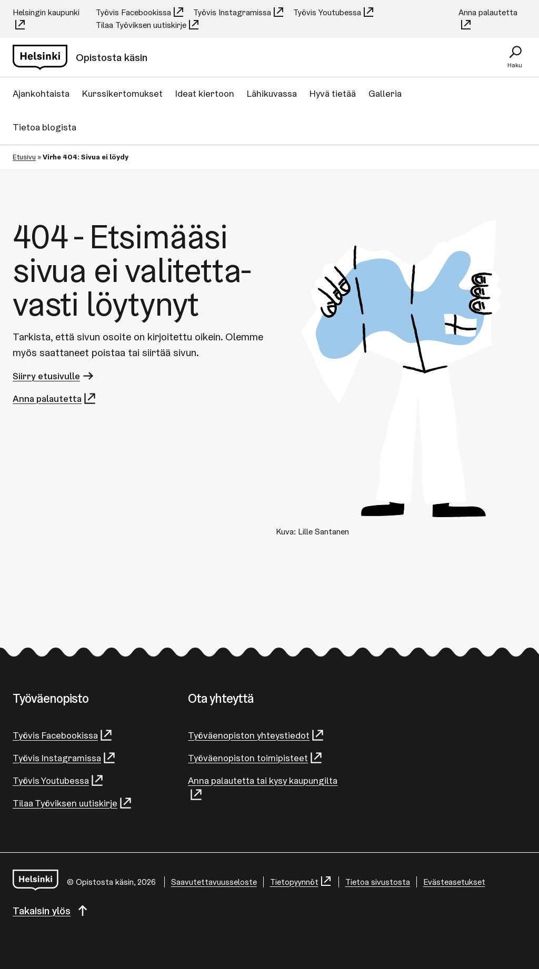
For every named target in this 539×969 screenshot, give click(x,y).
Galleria (385, 93)
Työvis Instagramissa (239, 12)
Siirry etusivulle (54, 376)
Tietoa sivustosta (377, 881)
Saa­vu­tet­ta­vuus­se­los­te (214, 881)
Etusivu (24, 157)
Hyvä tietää (333, 93)
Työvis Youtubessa (334, 12)
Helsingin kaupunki (46, 19)
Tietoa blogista (44, 127)
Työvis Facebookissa (140, 12)
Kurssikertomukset (122, 93)
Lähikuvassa (272, 93)
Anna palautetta (487, 19)
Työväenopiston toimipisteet (255, 758)
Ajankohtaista (41, 93)
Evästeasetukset (454, 881)
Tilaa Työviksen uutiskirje (148, 25)
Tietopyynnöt (301, 881)
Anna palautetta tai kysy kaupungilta (262, 788)
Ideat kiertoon (204, 93)
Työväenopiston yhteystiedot (256, 735)
